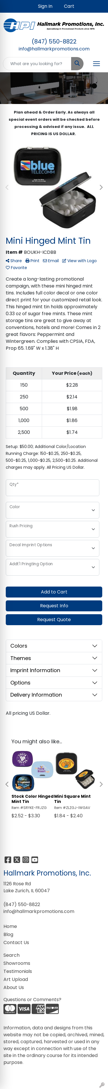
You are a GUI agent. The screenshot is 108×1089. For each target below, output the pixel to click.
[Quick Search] (37, 63)
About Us (13, 987)
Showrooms (16, 963)
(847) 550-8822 (54, 41)
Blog (8, 934)
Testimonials (17, 971)
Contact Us (16, 942)
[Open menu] (96, 63)
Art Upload (15, 979)
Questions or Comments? (32, 999)
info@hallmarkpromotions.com (54, 49)
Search (11, 955)
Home (10, 926)
